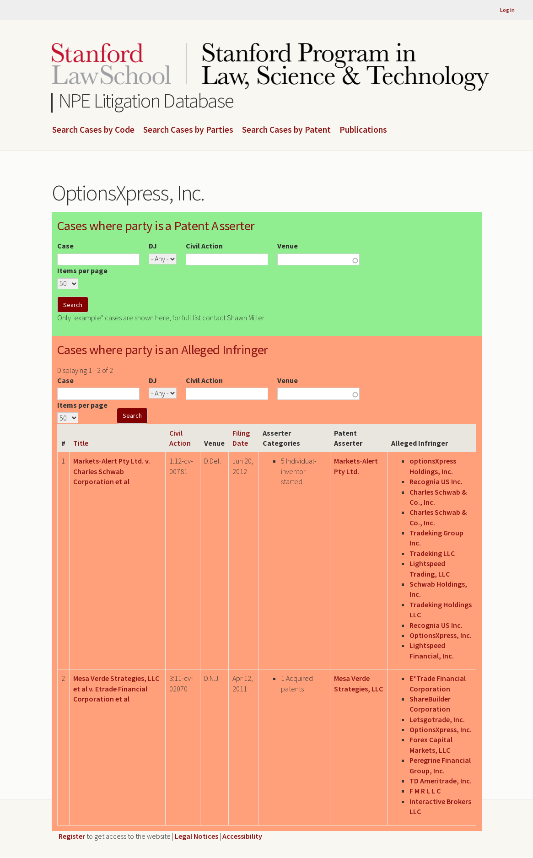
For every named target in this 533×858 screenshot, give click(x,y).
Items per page (82, 270)
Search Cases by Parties (188, 130)
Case (65, 245)
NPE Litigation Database (146, 100)
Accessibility (242, 836)
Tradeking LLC (432, 553)
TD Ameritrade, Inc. (440, 780)
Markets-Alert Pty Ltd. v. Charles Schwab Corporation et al (111, 471)
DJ (153, 245)
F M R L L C (425, 790)
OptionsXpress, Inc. (440, 635)
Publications (363, 130)
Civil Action (204, 245)
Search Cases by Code (93, 130)
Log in (507, 9)
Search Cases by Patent (286, 130)
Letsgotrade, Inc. (437, 719)
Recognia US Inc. (436, 481)
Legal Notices (196, 836)
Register (72, 836)
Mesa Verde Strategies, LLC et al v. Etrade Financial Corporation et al (116, 688)
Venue (287, 245)
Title (80, 443)
